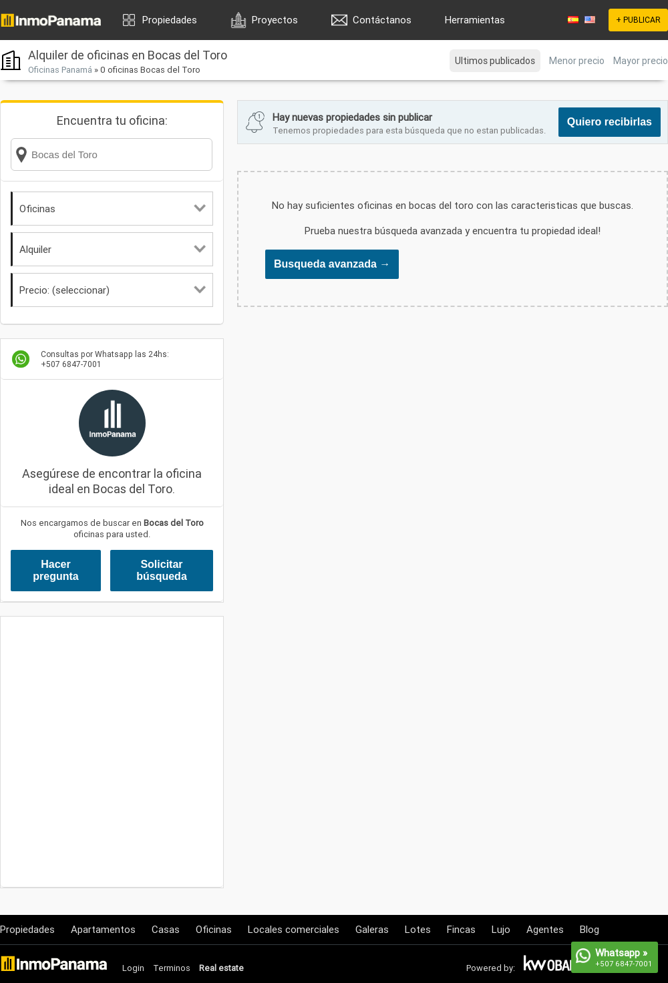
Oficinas (112, 208)
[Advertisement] (125, 752)
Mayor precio (640, 61)
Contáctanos (382, 19)
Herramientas (475, 19)
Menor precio (577, 61)
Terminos (171, 968)
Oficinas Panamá (60, 69)
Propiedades (169, 19)
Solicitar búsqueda (161, 570)
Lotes (418, 929)
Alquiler (112, 249)
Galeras (372, 929)
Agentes (545, 929)
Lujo (501, 929)
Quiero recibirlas (609, 121)
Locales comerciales (293, 929)
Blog (589, 929)
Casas (166, 929)
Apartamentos (103, 929)
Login (133, 968)
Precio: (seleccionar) (112, 290)
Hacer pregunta (55, 570)
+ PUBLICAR (638, 20)
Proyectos (275, 19)
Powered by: (490, 968)
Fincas (461, 929)
